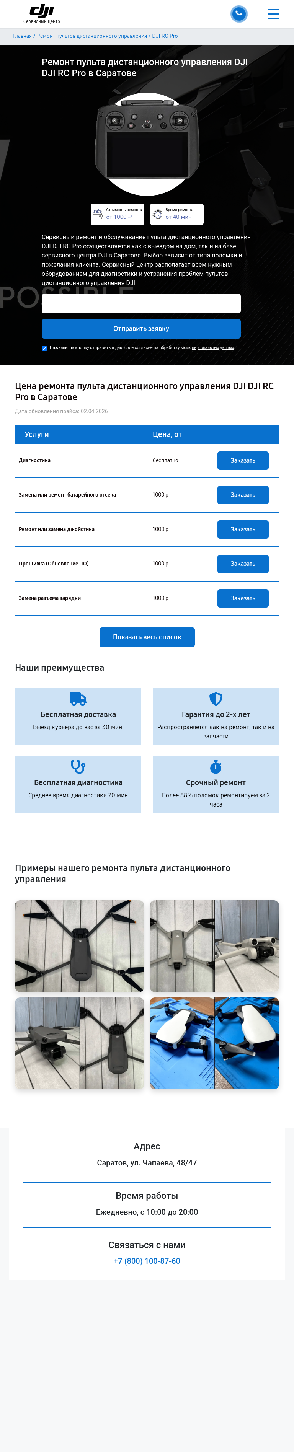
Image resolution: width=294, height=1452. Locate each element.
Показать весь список (147, 637)
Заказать (243, 460)
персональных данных (213, 347)
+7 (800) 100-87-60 (147, 1261)
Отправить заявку (141, 328)
